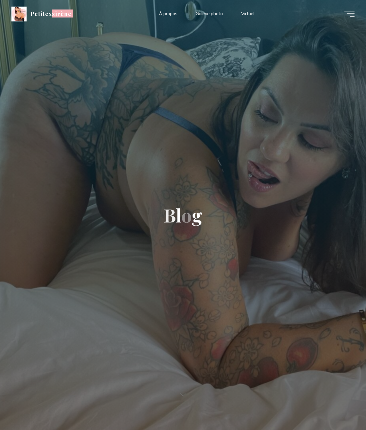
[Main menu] (349, 14)
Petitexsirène (51, 13)
